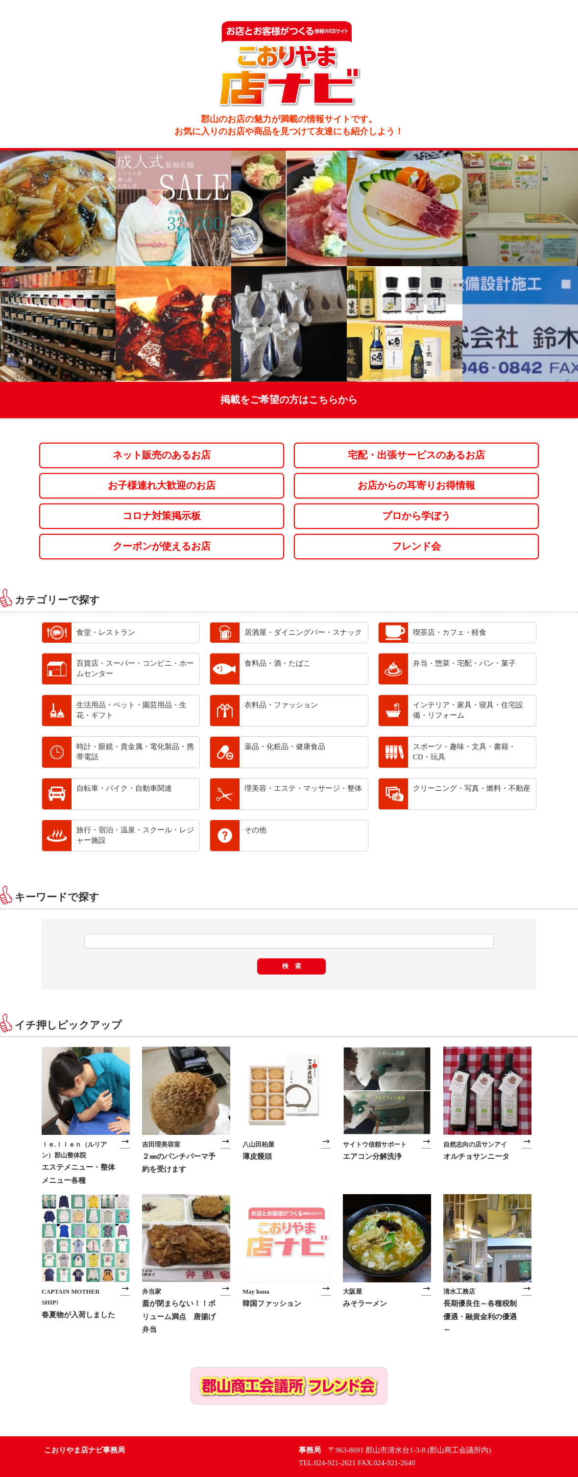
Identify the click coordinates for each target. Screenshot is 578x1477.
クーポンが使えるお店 (162, 546)
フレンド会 (416, 546)
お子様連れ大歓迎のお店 (162, 485)
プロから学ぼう (416, 516)
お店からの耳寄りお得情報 (416, 485)
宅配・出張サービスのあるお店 (416, 455)
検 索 (291, 966)
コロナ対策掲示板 (161, 516)
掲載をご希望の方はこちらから (289, 400)
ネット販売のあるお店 (162, 455)
